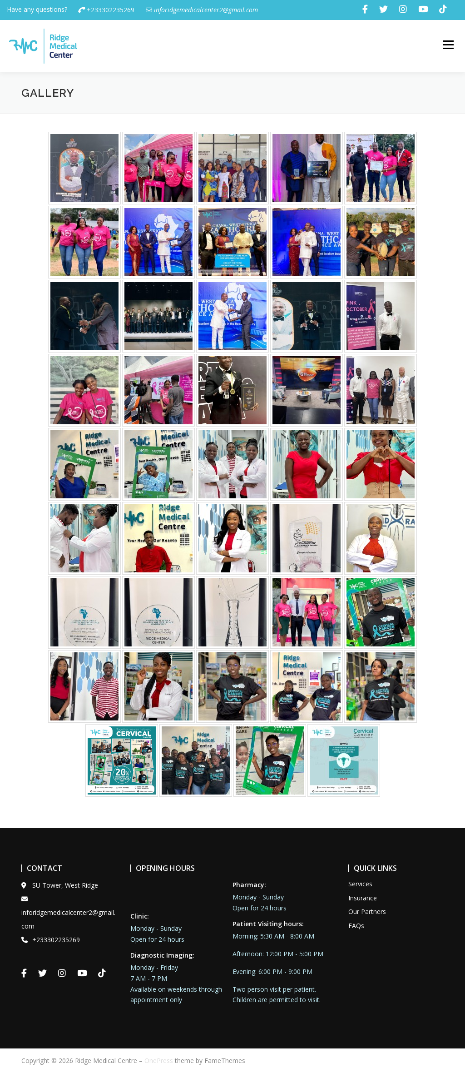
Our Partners (367, 911)
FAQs (356, 925)
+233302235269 (106, 9)
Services (360, 883)
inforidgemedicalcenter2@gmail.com (68, 913)
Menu (448, 45)
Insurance (362, 898)
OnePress (158, 1060)
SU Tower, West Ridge (59, 885)
